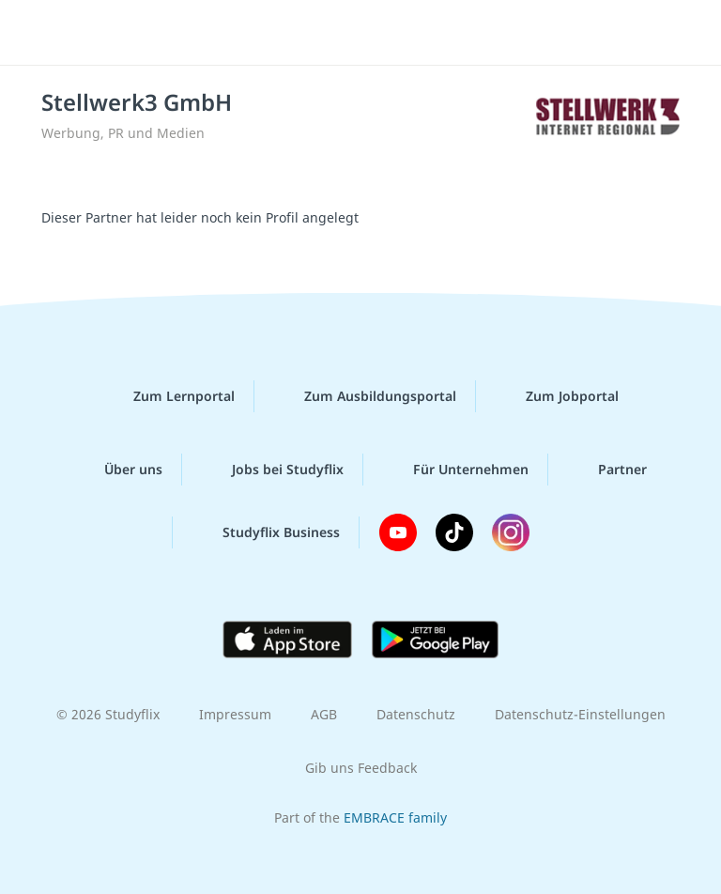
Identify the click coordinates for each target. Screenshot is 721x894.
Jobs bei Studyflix (273, 469)
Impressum (235, 714)
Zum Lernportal (169, 396)
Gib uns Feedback (361, 768)
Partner (607, 469)
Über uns (118, 469)
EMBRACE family (395, 817)
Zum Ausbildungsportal (365, 396)
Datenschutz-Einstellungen (580, 714)
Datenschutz (415, 714)
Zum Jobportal (557, 396)
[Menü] (42, 33)
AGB (324, 714)
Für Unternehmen (456, 469)
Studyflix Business (266, 532)
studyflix (377, 33)
